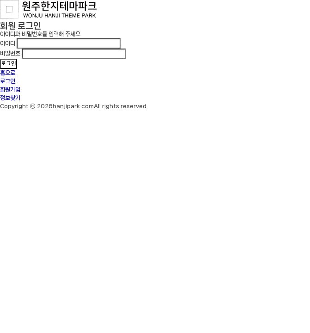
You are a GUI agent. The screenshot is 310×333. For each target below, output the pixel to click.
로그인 (7, 81)
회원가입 (10, 89)
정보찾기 (10, 98)
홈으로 (7, 73)
